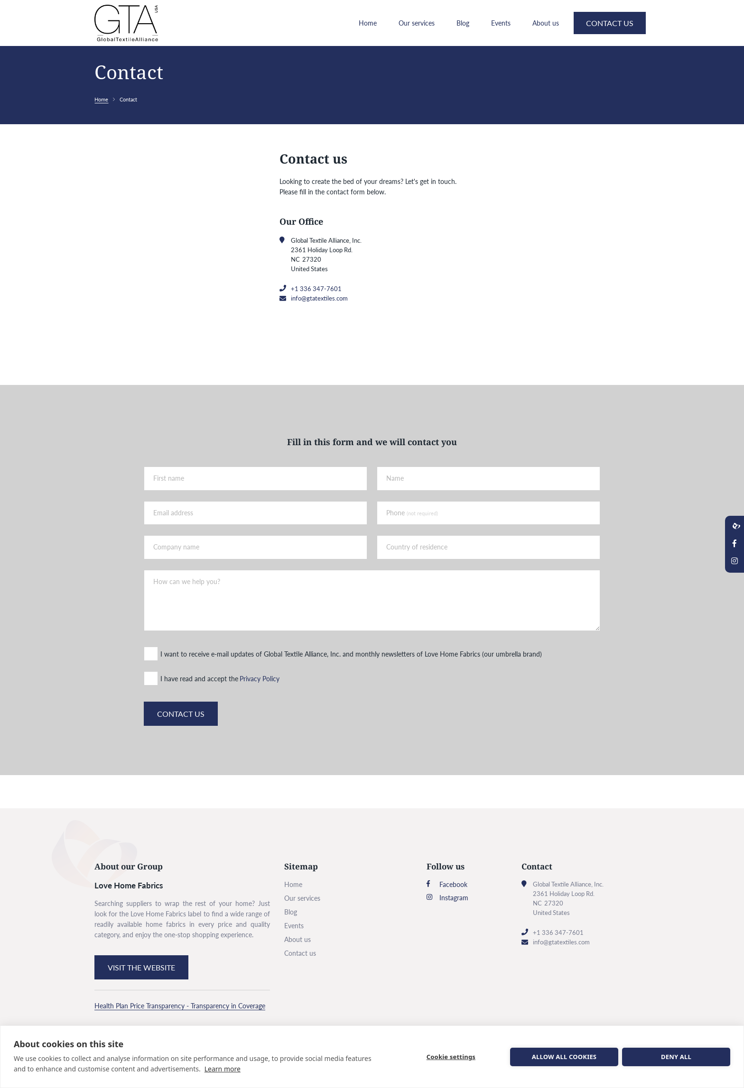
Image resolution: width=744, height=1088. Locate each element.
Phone (412, 543)
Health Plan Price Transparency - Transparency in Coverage (179, 1006)
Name (395, 509)
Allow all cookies (564, 1056)
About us (545, 37)
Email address (176, 543)
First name (171, 509)
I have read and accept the (202, 708)
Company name (179, 578)
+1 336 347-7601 (316, 317)
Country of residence (416, 578)
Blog (462, 37)
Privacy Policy (262, 708)
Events (501, 37)
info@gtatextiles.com (319, 326)
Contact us (609, 37)
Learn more (223, 1068)
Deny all (676, 1056)
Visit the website (141, 967)
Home (368, 37)
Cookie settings (452, 1056)
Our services (417, 37)
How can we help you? (189, 612)
